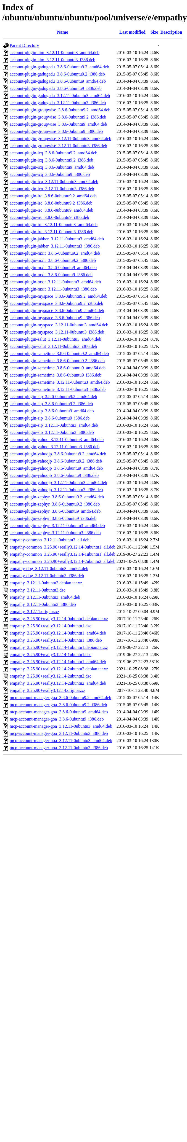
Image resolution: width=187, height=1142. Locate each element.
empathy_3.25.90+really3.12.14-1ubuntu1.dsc (50, 654)
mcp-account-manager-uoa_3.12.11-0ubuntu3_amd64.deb (61, 740)
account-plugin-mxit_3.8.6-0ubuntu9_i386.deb (51, 274)
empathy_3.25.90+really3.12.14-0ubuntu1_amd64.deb (58, 633)
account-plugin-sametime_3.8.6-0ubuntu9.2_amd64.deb (59, 353)
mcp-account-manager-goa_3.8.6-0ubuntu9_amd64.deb (59, 712)
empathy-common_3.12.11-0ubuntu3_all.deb (49, 540)
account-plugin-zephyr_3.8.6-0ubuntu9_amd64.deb (55, 511)
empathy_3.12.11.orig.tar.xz (34, 611)
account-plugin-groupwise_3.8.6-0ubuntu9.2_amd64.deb (60, 110)
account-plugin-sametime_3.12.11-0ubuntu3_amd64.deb (60, 382)
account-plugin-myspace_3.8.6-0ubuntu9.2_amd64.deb (58, 296)
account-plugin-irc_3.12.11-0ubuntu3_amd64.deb (54, 224)
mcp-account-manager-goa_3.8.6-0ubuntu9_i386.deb (57, 719)
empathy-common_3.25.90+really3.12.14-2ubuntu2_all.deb (62, 561)
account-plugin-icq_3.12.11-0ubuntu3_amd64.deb (54, 181)
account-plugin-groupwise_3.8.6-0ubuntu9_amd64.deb (58, 124)
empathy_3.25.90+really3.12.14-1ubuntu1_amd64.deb (58, 661)
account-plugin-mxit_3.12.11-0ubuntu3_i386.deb (53, 289)
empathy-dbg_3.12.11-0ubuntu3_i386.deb (47, 575)
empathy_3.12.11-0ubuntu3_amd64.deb (45, 597)
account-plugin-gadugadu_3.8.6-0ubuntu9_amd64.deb (58, 81)
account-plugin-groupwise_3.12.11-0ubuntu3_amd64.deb (60, 138)
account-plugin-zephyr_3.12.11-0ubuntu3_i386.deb (55, 532)
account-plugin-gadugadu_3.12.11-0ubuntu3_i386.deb (58, 102)
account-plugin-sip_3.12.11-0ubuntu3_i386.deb (52, 432)
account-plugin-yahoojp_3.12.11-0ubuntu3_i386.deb (56, 489)
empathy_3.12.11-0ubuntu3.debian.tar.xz (46, 583)
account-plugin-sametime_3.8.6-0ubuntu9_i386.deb (55, 375)
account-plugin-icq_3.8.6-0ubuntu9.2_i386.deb (51, 160)
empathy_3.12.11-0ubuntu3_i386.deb (43, 604)
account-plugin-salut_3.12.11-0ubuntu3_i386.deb (53, 346)
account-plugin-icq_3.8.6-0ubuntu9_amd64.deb (52, 167)
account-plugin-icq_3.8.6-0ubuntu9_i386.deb (50, 174)
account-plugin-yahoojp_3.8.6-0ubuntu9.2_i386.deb (56, 461)
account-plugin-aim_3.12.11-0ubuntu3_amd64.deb (54, 52)
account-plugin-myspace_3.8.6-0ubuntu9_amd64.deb (57, 310)
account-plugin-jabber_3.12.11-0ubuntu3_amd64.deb (57, 239)
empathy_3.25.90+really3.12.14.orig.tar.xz (47, 690)
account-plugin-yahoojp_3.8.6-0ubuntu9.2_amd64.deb (58, 454)
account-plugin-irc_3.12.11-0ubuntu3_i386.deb (51, 231)
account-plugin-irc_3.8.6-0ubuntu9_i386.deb (49, 217)
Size (154, 32)
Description (171, 32)
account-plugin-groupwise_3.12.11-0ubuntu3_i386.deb (58, 145)
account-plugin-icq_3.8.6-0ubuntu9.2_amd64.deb (53, 153)
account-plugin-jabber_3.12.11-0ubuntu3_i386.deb (55, 246)
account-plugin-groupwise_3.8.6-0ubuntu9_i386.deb (56, 131)
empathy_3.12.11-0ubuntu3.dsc (37, 590)
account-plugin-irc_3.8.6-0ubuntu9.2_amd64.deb (53, 196)
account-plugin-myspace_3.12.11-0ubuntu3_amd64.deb (59, 325)
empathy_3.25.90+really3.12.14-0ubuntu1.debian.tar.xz (59, 618)
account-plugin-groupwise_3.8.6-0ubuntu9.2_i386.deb (58, 117)
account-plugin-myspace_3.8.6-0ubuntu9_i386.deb (55, 317)
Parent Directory (24, 45)
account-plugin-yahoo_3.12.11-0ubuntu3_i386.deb (54, 446)
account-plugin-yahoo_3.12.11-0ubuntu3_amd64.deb (57, 439)
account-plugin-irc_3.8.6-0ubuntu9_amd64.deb (51, 210)
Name (62, 32)
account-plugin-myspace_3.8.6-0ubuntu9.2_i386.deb (56, 303)
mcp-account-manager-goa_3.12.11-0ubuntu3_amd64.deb (61, 726)
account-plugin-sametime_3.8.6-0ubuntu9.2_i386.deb (57, 360)
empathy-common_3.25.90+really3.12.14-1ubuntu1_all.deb (62, 554)
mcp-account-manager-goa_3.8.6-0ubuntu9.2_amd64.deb (60, 697)
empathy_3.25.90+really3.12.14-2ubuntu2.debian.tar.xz (59, 669)
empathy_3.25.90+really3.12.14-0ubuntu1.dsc (50, 626)
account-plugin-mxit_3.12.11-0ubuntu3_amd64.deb (55, 282)
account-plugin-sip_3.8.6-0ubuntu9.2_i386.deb (51, 403)
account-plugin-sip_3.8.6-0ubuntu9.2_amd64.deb (53, 396)
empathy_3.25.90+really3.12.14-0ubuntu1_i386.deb (56, 640)
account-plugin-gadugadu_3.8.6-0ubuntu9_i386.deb (56, 88)
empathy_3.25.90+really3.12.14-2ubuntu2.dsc (50, 676)
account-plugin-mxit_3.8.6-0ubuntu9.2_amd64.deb (55, 253)
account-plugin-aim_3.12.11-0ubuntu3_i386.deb (52, 59)
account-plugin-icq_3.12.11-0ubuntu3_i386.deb (52, 188)
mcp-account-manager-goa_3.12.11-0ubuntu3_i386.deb (59, 733)
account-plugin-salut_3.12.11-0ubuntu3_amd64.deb (55, 339)
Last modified (132, 32)
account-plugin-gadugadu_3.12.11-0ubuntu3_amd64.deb (60, 95)
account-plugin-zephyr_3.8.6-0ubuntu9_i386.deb (53, 518)
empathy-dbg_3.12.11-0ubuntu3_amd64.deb (49, 568)
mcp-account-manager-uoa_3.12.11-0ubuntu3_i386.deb (59, 747)
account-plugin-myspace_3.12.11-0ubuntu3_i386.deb (57, 332)
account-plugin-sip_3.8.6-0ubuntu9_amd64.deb (52, 411)
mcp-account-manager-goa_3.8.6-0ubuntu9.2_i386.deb (58, 704)
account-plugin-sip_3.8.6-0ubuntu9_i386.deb (49, 418)
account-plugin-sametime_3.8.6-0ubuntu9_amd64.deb (58, 368)
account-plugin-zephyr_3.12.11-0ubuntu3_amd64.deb (57, 525)
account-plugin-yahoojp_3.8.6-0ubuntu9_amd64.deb (56, 468)
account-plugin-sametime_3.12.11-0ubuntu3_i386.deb (58, 389)
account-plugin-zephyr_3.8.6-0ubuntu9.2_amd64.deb (57, 497)
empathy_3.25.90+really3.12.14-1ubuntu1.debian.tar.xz (59, 647)
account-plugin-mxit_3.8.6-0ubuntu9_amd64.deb (53, 267)
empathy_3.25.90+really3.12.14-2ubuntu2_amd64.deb (58, 683)
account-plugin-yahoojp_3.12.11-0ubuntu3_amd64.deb (58, 482)
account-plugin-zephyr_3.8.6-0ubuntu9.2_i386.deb (55, 504)
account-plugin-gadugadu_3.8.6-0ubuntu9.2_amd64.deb (59, 67)
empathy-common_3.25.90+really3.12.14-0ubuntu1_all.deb (62, 547)
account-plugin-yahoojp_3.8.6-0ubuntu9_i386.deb (54, 475)
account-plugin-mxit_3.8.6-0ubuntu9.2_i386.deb (53, 260)
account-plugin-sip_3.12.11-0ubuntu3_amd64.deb (54, 425)
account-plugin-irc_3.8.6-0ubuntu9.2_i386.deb (51, 203)
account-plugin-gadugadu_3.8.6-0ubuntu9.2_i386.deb (57, 74)
